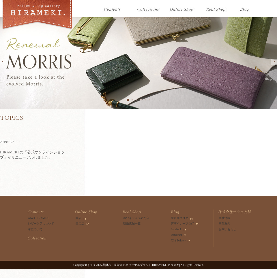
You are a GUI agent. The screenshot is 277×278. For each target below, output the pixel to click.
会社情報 (224, 218)
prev (3, 62)
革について (35, 229)
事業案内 (224, 223)
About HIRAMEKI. (39, 218)
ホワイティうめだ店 (136, 218)
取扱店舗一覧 (132, 223)
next (274, 62)
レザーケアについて (41, 223)
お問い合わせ (227, 229)
